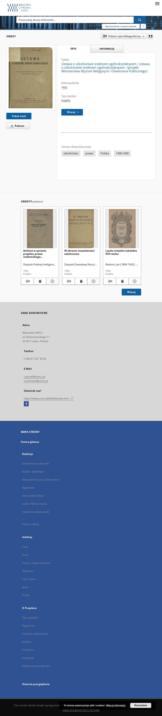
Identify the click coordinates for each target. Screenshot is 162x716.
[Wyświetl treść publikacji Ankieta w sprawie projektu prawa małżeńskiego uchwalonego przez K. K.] (40, 281)
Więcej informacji (115, 705)
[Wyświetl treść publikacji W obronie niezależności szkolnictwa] (81, 281)
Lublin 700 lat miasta (34, 504)
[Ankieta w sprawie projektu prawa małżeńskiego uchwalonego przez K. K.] (39, 228)
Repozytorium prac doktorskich (40, 479)
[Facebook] (26, 404)
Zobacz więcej (30, 524)
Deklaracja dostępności (36, 666)
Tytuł (25, 547)
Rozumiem (140, 705)
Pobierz (16, 125)
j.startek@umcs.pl (34, 376)
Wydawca (28, 571)
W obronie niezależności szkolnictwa (79, 252)
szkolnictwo (70, 153)
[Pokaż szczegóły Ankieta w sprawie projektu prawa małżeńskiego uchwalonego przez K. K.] (52, 281)
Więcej (131, 292)
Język (25, 587)
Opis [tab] (73, 48)
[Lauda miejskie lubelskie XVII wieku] (122, 228)
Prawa (26, 595)
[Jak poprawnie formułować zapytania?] (143, 26)
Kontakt (26, 642)
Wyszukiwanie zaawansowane (120, 26)
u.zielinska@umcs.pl (36, 381)
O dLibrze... (28, 650)
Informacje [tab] (107, 48)
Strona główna (30, 442)
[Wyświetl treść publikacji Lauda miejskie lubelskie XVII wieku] (122, 281)
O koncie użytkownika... (36, 633)
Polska (105, 153)
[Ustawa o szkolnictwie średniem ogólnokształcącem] (31, 77)
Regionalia (28, 487)
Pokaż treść (19, 116)
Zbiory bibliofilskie (33, 495)
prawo (89, 153)
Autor (25, 555)
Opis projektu (30, 617)
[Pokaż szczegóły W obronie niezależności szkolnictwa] (93, 281)
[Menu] (157, 3)
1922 (64, 87)
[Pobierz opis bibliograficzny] (27, 281)
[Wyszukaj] (140, 19)
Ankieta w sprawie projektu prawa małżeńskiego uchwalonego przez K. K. (38, 253)
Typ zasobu (29, 579)
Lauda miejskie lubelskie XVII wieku (121, 252)
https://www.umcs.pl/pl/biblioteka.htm (49, 398)
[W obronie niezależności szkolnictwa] (81, 228)
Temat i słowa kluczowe (36, 563)
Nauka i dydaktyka (33, 471)
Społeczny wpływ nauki (35, 512)
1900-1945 (122, 153)
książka (65, 100)
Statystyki (28, 658)
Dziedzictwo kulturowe (35, 463)
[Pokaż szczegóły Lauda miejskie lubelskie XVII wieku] (134, 281)
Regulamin (28, 625)
